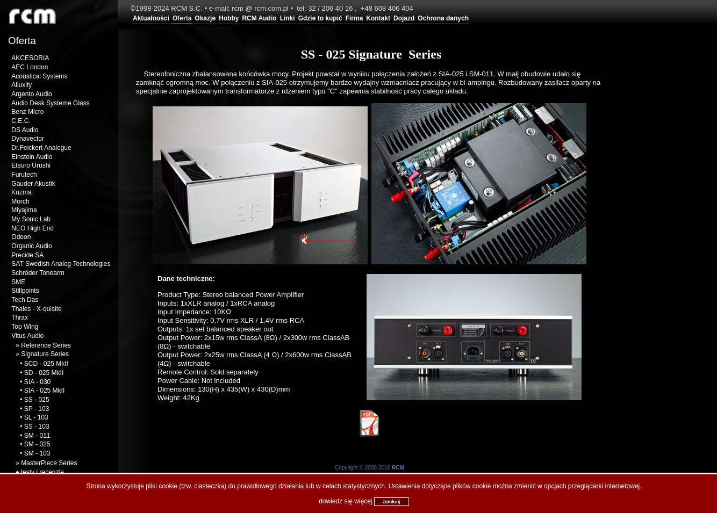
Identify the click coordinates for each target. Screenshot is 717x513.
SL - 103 (36, 417)
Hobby (229, 18)
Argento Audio (31, 94)
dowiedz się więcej (345, 501)
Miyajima (24, 210)
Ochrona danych (443, 18)
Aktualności (151, 18)
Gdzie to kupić (320, 18)
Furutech (24, 174)
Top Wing (24, 326)
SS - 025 (36, 399)
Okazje (205, 18)
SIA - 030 (37, 382)
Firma (354, 18)
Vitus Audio (27, 335)
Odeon (21, 237)
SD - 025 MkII (43, 373)
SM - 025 (37, 444)
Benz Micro (27, 111)
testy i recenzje (42, 472)
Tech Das (24, 300)
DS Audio (24, 130)
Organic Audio (31, 246)
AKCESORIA (30, 58)
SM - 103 (37, 453)
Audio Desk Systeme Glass (50, 103)
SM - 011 (37, 435)
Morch (20, 201)
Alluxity (21, 85)
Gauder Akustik (33, 183)
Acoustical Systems (39, 76)
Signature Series (45, 354)
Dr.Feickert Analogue (41, 147)
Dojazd (403, 18)
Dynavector (27, 138)
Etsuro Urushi (31, 165)
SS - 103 (36, 426)
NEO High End (32, 228)
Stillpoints (25, 290)
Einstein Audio (31, 157)
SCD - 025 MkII (46, 363)
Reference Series (46, 345)
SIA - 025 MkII (44, 390)
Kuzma (21, 192)
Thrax (19, 317)
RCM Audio (259, 18)
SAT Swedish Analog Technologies (60, 264)
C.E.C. (20, 121)
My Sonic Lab (31, 219)
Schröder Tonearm (37, 273)
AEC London (29, 67)
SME (18, 282)
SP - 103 (36, 409)
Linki (287, 18)
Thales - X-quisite (36, 309)
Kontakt (378, 18)
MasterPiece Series (49, 463)
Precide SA (27, 255)
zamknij (391, 501)
